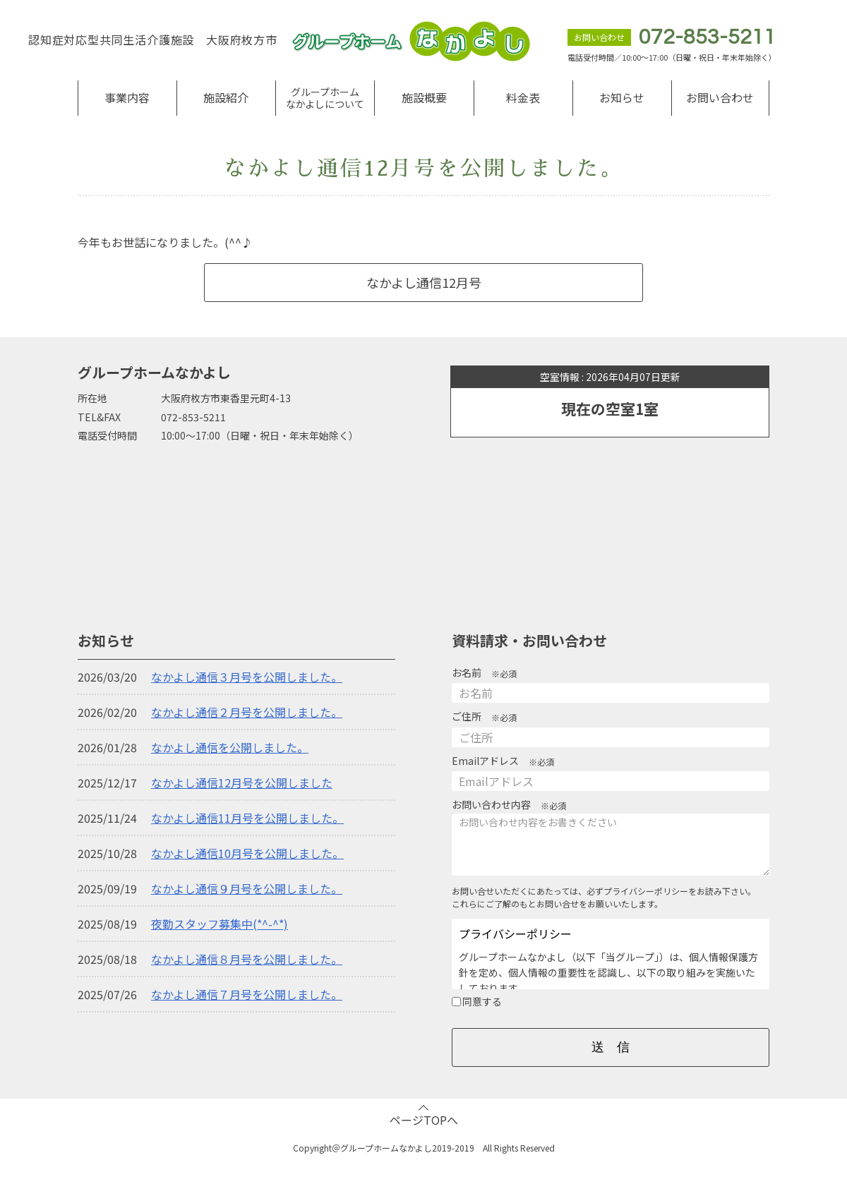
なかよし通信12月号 (423, 282)
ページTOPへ (424, 1119)
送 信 (610, 1047)
